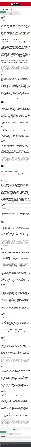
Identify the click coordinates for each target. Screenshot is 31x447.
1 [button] (4, 14)
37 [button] (14, 14)
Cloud (4, 100)
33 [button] (7, 14)
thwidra (4, 126)
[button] (1, 14)
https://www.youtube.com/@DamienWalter (7, 218)
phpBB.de (11, 445)
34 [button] (9, 14)
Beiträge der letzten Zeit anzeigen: (10, 428)
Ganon (4, 16)
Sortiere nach (23, 428)
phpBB (5, 444)
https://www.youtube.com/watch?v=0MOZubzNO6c (9, 171)
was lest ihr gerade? (6, 9)
